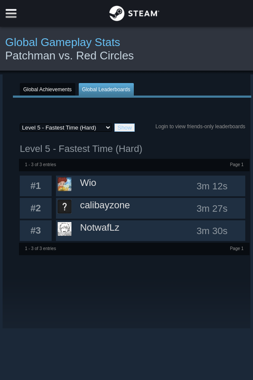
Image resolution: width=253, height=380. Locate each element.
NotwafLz (100, 227)
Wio (88, 182)
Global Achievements (47, 90)
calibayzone (105, 205)
